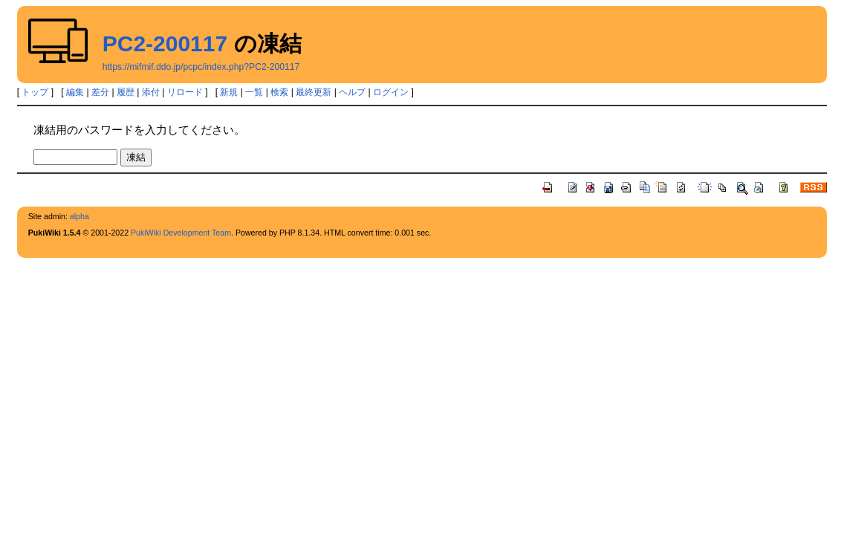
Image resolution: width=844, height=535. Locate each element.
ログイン (391, 92)
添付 (151, 92)
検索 (279, 92)
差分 (100, 92)
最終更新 (313, 92)
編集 (75, 92)
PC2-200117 (165, 43)
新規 (229, 92)
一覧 (254, 92)
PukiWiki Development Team (181, 232)
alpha (79, 216)
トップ (35, 92)
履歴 (125, 92)
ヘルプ (352, 92)
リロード (185, 92)
